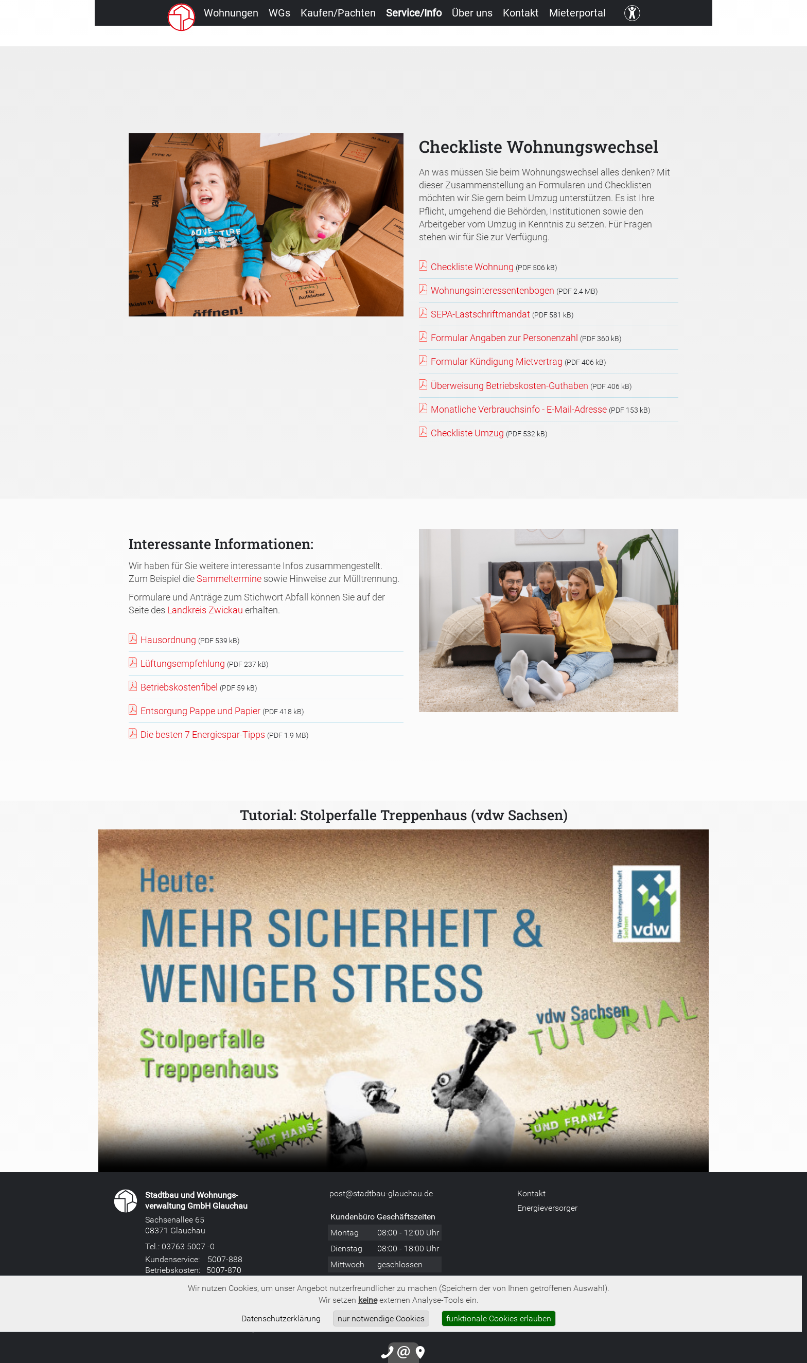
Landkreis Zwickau (205, 610)
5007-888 (224, 1259)
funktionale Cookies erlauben (498, 1318)
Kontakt (556, 38)
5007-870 (223, 1270)
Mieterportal (624, 38)
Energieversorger (547, 1207)
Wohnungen (210, 38)
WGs (269, 38)
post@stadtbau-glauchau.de (381, 1193)
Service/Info (426, 38)
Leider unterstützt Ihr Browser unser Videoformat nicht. (403, 1000)
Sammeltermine (229, 578)
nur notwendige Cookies (381, 1318)
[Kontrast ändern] (685, 38)
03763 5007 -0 (188, 1246)
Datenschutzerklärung (281, 1318)
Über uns (496, 38)
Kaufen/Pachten (339, 38)
